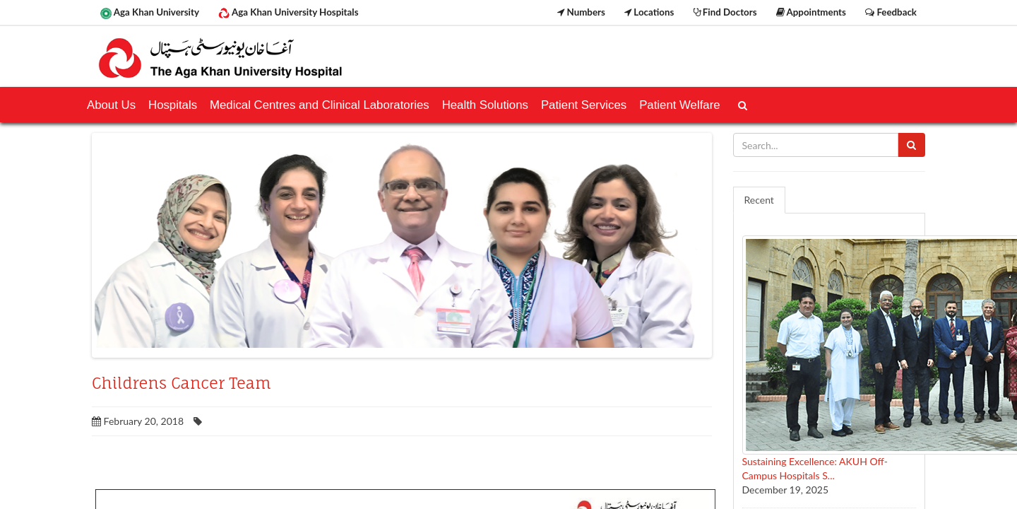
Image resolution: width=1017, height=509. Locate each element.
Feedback (891, 12)
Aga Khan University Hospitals (288, 12)
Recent (759, 200)
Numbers (581, 12)
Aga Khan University (149, 12)
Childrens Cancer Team (181, 383)
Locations (649, 12)
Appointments (811, 12)
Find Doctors (725, 12)
